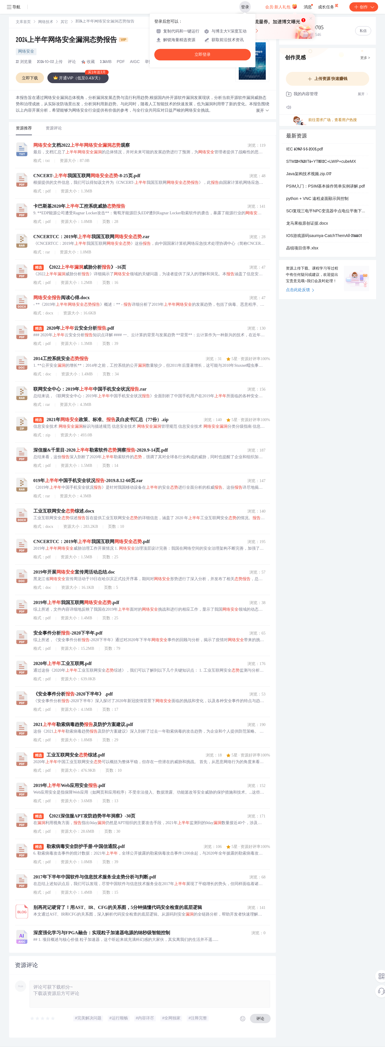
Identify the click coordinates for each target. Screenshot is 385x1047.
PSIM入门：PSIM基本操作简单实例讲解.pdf (325, 187)
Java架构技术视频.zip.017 (308, 174)
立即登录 (203, 54)
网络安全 (26, 52)
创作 (364, 7)
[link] (23, 22)
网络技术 (45, 22)
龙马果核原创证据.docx (307, 224)
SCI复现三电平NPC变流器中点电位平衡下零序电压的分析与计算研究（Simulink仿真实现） (327, 211)
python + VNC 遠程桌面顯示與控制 (317, 199)
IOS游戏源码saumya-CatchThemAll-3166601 (324, 236)
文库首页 (23, 22)
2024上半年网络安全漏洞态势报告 (72, 40)
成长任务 (328, 5)
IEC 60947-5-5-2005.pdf (304, 150)
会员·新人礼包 (281, 6)
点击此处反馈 (300, 290)
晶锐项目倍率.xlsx (302, 249)
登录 (245, 7)
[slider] (43, 1018)
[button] (262, 111)
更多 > (365, 58)
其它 (64, 22)
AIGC (135, 62)
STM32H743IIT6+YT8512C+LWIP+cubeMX (321, 162)
